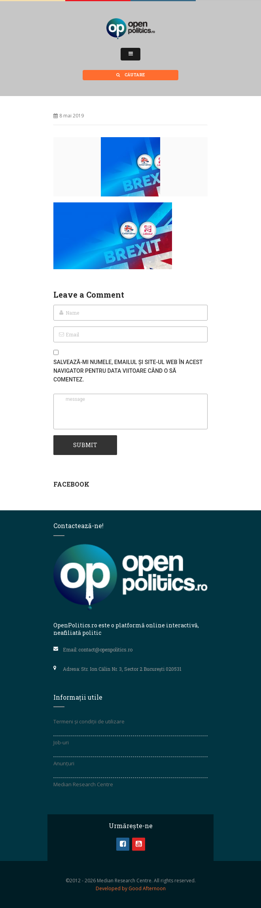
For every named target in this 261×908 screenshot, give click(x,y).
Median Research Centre (83, 784)
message (130, 411)
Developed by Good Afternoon (131, 888)
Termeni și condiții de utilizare (89, 721)
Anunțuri (63, 763)
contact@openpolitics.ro (105, 649)
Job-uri (61, 742)
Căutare (130, 74)
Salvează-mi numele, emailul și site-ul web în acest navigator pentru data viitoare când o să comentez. (127, 371)
